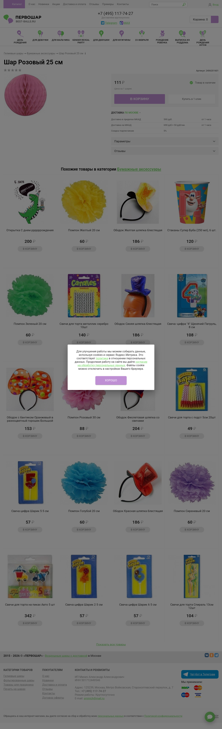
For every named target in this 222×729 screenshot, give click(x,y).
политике (102, 358)
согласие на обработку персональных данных (112, 363)
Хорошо (111, 380)
